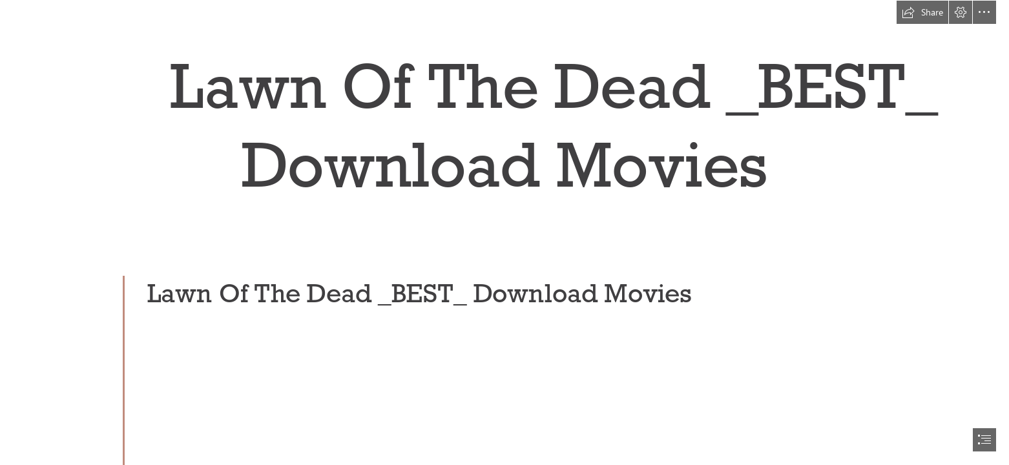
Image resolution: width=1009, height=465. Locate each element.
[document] (504, 232)
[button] (922, 12)
